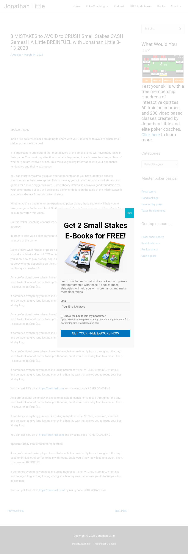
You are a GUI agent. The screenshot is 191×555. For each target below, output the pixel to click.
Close (129, 213)
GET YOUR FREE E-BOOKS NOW (95, 333)
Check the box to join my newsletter (83, 315)
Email (64, 300)
